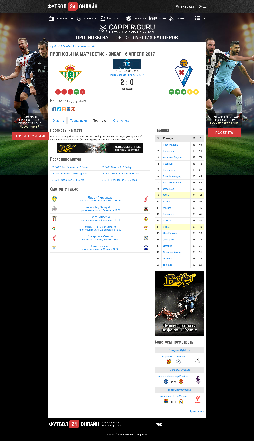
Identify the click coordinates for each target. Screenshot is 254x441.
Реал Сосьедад (172, 176)
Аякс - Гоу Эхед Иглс (100, 209)
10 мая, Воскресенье (179, 389)
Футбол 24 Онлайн (60, 46)
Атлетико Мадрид (173, 157)
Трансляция (78, 120)
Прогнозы (112, 18)
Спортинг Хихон (172, 252)
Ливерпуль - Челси (100, 238)
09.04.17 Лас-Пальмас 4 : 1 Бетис (70, 167)
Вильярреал (169, 170)
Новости (160, 18)
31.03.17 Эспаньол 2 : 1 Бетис (68, 179)
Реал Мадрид (170, 144)
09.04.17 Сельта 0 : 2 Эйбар (117, 167)
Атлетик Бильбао (172, 182)
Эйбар (166, 195)
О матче (58, 120)
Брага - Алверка (100, 218)
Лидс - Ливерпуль (100, 199)
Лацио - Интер (100, 247)
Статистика (121, 120)
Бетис (166, 226)
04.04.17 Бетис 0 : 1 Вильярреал (69, 173)
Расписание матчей (84, 46)
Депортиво (169, 239)
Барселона (169, 151)
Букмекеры (139, 18)
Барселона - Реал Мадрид (173, 396)
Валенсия (168, 214)
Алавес (167, 201)
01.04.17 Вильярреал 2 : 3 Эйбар (119, 179)
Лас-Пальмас (170, 233)
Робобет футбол (111, 425)
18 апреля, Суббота (179, 370)
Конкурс (180, 18)
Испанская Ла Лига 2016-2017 (127, 74)
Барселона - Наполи (173, 356)
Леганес (167, 245)
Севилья (168, 163)
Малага (167, 207)
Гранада (167, 264)
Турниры (87, 18)
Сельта (167, 220)
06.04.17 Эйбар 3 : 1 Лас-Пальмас (120, 173)
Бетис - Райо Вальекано (100, 228)
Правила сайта (110, 422)
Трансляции (61, 18)
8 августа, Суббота (179, 350)
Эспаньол (168, 189)
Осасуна (167, 258)
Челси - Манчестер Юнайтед (173, 376)
